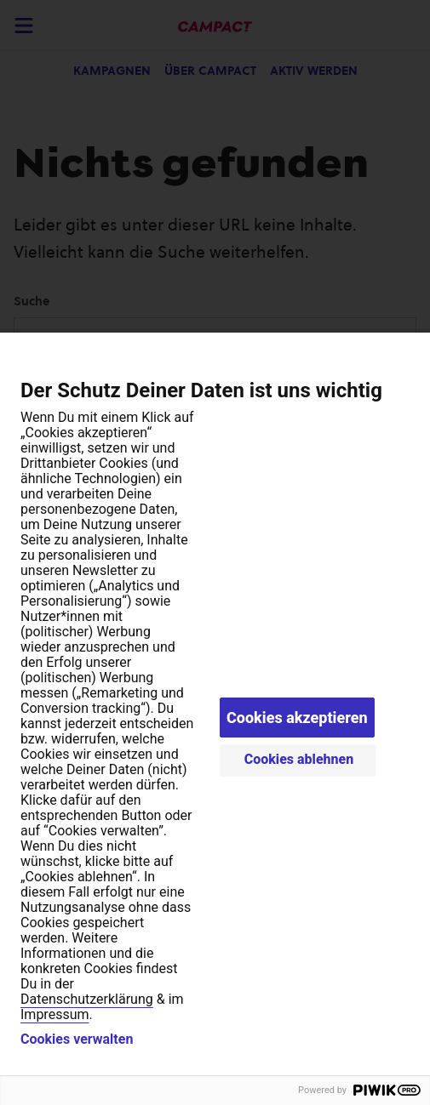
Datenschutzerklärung (86, 999)
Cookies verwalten (76, 1039)
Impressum (54, 1014)
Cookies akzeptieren (297, 717)
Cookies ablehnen (299, 759)
